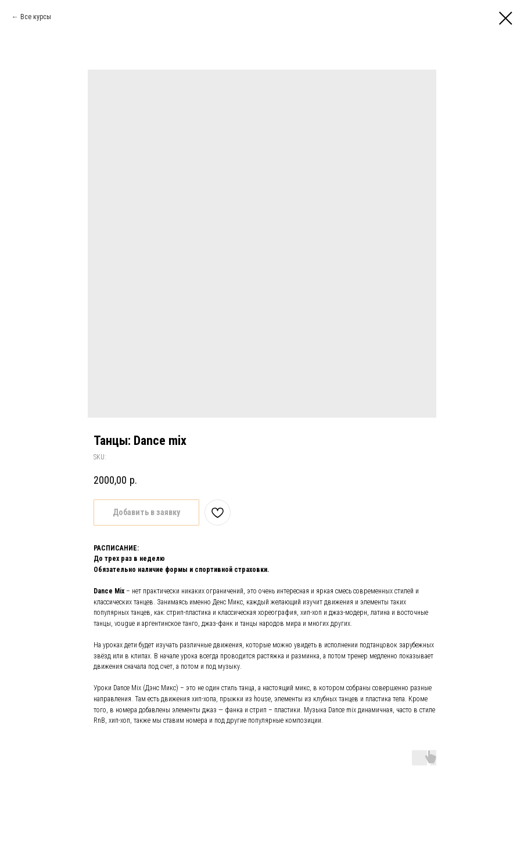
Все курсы (35, 17)
